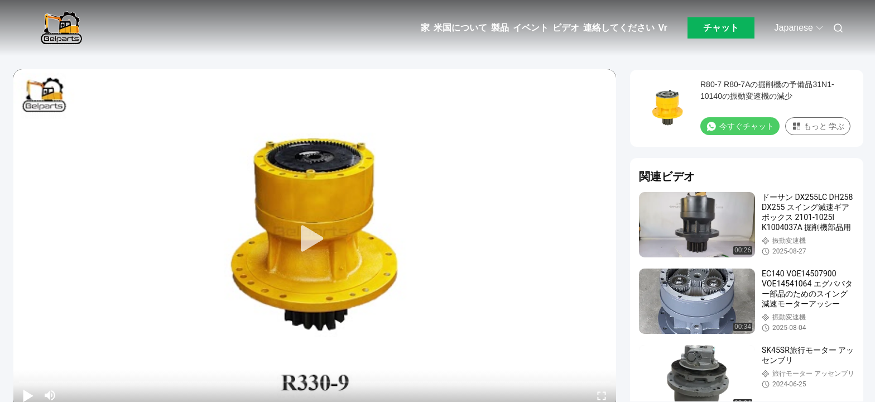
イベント (531, 27)
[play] (315, 239)
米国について (460, 27)
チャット (721, 27)
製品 (500, 27)
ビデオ (565, 27)
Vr (662, 27)
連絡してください (619, 27)
